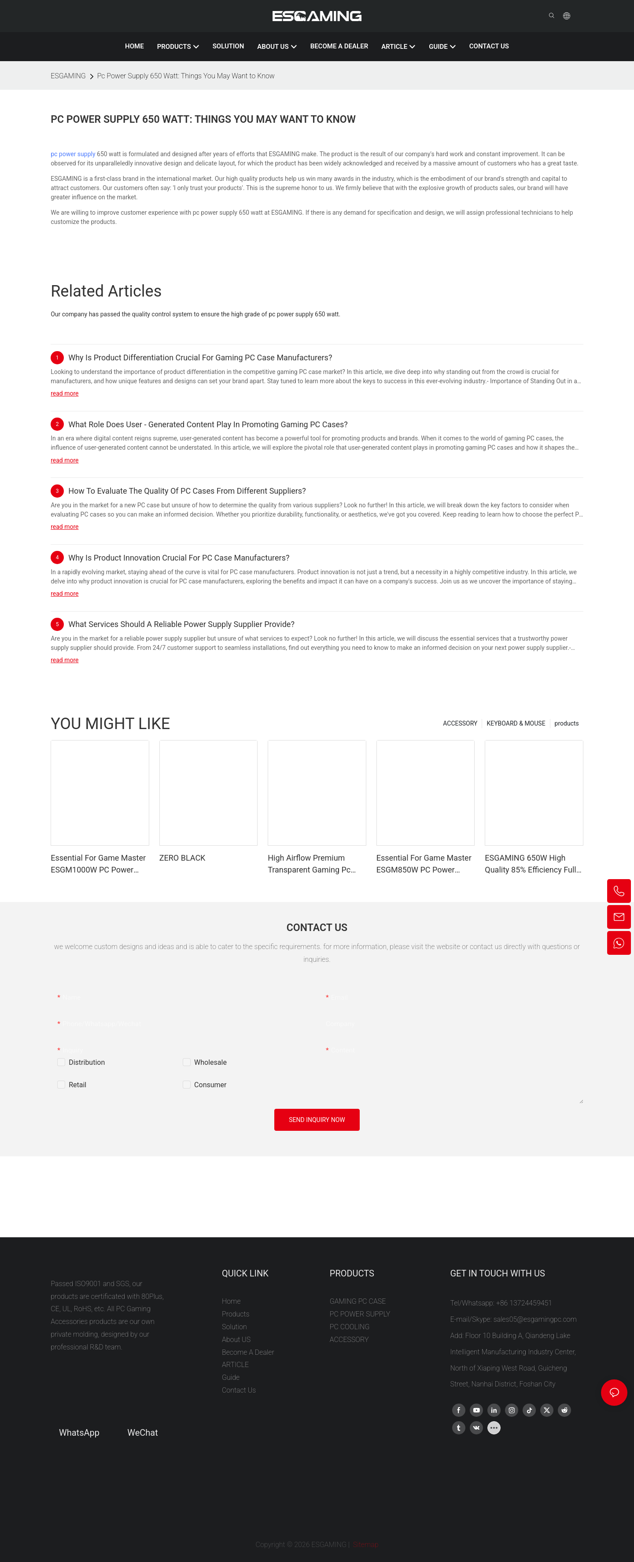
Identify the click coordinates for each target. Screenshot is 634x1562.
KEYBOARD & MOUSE (516, 723)
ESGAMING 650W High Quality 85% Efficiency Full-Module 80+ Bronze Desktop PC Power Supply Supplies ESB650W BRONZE (531, 864)
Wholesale (210, 1062)
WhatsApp (79, 1432)
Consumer (210, 1085)
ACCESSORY (460, 723)
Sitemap (365, 1544)
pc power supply (73, 154)
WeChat (142, 1432)
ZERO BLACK (182, 857)
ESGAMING (68, 76)
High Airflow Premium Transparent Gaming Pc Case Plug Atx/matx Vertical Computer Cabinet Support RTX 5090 (314, 864)
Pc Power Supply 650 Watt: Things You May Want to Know (186, 76)
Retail (77, 1085)
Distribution (87, 1062)
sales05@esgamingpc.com (535, 1319)
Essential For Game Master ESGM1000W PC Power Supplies (98, 864)
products (567, 723)
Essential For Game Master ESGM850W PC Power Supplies (424, 864)
